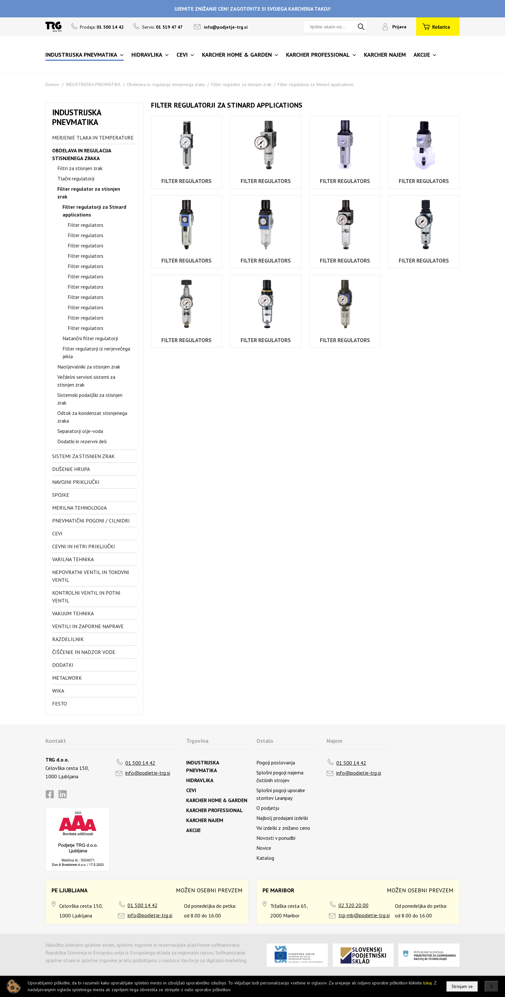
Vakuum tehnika (73, 613)
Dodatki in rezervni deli (82, 441)
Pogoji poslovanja (275, 762)
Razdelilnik (68, 639)
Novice (263, 848)
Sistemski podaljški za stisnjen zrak (89, 399)
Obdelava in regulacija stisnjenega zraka (166, 84)
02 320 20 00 (353, 905)
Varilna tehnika (73, 559)
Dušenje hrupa (71, 469)
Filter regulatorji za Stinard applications (316, 84)
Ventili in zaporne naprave (88, 626)
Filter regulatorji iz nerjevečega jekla (96, 352)
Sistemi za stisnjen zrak (83, 456)
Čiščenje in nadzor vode (83, 652)
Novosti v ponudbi (275, 838)
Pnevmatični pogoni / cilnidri (91, 520)
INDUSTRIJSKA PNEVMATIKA (93, 84)
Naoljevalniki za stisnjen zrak (88, 366)
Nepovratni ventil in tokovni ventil (90, 576)
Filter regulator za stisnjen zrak (241, 84)
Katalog (265, 858)
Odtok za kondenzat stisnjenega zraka (92, 417)
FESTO (59, 703)
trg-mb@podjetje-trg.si (364, 915)
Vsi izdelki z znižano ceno (283, 828)
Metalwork (67, 678)
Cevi (57, 533)
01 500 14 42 (140, 763)
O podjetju (267, 808)
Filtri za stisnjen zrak (79, 168)
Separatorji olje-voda (80, 431)
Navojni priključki (76, 482)
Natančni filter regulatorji (90, 338)
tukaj (427, 983)
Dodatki (62, 665)
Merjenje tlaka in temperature (93, 137)
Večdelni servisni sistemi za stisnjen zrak (86, 381)
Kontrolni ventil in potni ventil (86, 597)
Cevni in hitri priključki (83, 546)
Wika (58, 690)
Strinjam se (462, 986)
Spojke (60, 495)
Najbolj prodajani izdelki (282, 818)
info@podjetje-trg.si (226, 27)
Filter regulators (85, 225)
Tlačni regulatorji (75, 178)
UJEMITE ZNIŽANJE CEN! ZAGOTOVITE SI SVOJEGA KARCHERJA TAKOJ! (252, 8)
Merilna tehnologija (79, 507)
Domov (52, 84)
